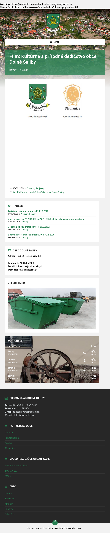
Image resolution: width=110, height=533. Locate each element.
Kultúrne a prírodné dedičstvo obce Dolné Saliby (40, 192)
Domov (12, 70)
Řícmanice (10, 448)
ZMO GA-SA (11, 471)
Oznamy (31, 188)
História (8, 493)
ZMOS (8, 476)
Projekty (40, 188)
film (14, 192)
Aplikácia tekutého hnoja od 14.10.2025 (28, 211)
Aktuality (24, 214)
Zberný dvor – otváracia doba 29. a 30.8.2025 (31, 234)
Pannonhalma (12, 438)
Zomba (8, 443)
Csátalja (9, 432)
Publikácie (10, 514)
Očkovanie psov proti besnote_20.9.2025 (29, 227)
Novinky (24, 70)
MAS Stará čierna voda (16, 465)
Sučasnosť (10, 498)
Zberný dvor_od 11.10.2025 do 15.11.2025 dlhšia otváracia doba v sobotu (46, 219)
